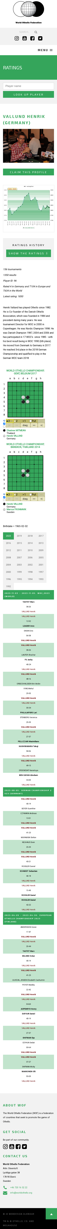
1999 (19, 572)
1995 (19, 579)
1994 (30, 579)
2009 (41, 550)
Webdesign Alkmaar (21, 1214)
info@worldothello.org (17, 1192)
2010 (30, 550)
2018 (30, 536)
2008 (8, 557)
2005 (41, 557)
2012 (8, 550)
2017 (41, 536)
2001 (41, 564)
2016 (8, 543)
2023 (8, 536)
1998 (30, 572)
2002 (30, 564)
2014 (30, 543)
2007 (19, 557)
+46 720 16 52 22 (15, 1187)
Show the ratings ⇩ (29, 253)
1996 (8, 579)
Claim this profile (28, 172)
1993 (41, 579)
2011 (19, 550)
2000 (8, 572)
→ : (28, 918)
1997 (41, 572)
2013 (41, 543)
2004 (8, 564)
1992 (8, 586)
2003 (19, 564)
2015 (19, 543)
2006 (30, 557)
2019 (19, 536)
